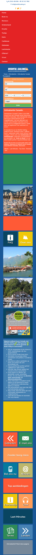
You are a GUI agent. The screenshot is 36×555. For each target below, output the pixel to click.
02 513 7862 (25, 1)
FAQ (10, 242)
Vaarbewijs (10, 504)
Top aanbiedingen (18, 486)
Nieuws (25, 474)
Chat (25, 504)
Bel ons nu (10, 474)
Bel (6, 150)
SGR (9, 351)
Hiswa (27, 349)
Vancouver (7, 123)
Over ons (25, 242)
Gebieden (10, 443)
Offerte (6, 149)
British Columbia (18, 122)
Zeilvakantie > (13, 74)
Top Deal (22, 149)
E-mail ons (25, 443)
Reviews (29, 149)
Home (5, 74)
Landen (25, 535)
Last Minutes (14, 149)
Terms (10, 535)
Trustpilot (6, 76)
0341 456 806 (14, 1)
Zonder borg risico (22, 354)
